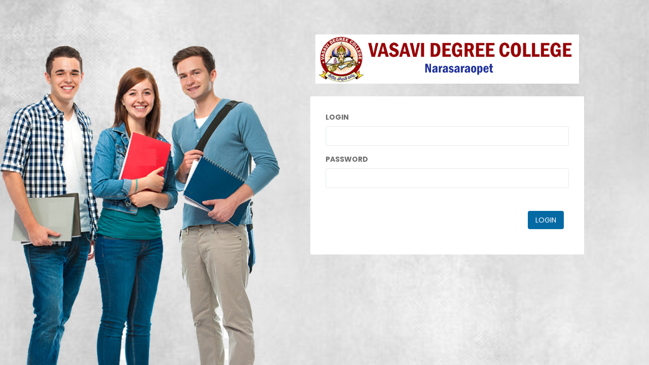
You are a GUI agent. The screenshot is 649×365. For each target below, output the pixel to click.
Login (337, 117)
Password (347, 159)
